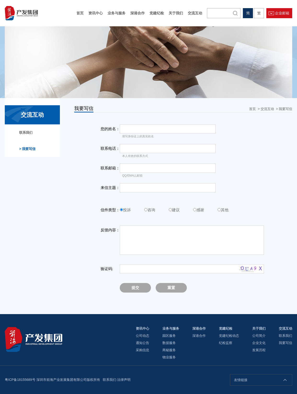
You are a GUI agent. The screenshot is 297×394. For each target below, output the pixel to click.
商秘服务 (169, 350)
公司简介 (259, 336)
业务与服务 (170, 328)
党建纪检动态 (229, 336)
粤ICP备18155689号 (20, 380)
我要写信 (285, 109)
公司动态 (142, 336)
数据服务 (169, 343)
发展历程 (259, 350)
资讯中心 (142, 328)
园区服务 (169, 336)
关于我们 (259, 328)
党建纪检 (225, 328)
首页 (252, 109)
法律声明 (124, 380)
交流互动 (267, 109)
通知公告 (142, 343)
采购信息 (142, 350)
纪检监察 (225, 343)
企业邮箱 (282, 13)
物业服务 (169, 357)
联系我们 (26, 132)
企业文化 (259, 343)
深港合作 (199, 328)
